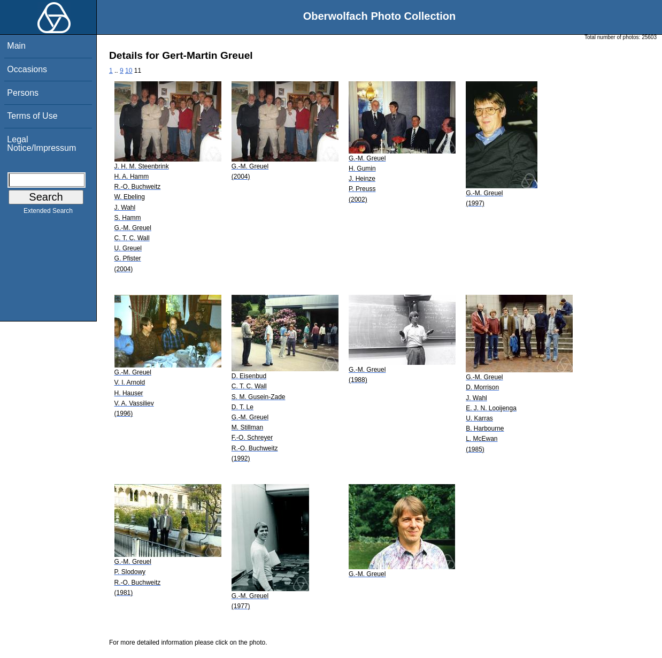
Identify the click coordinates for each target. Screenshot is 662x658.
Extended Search (48, 213)
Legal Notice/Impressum (41, 143)
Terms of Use (32, 115)
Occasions (27, 69)
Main (16, 45)
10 (128, 70)
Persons (23, 92)
